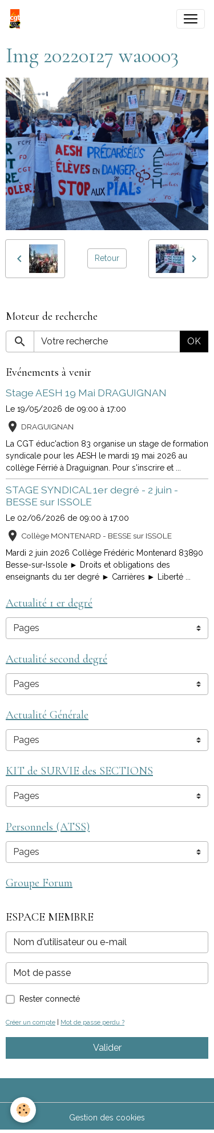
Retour (107, 258)
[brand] (17, 19)
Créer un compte (30, 1022)
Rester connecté (49, 998)
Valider (107, 1047)
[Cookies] (23, 1110)
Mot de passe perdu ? (92, 1022)
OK (194, 341)
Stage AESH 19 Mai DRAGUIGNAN (86, 393)
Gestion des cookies (107, 1117)
